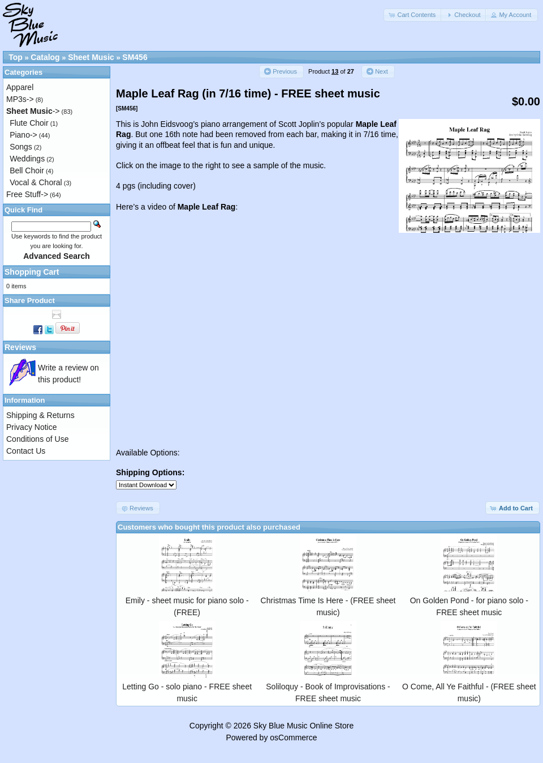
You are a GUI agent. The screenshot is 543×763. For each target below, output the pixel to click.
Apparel (19, 87)
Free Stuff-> (27, 194)
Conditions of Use (37, 439)
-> (33, 111)
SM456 (134, 57)
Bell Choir (27, 170)
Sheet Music (91, 57)
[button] (412, 15)
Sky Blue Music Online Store (303, 725)
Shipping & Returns (40, 415)
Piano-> (23, 134)
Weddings (27, 158)
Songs (21, 146)
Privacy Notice (31, 427)
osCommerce (293, 737)
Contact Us (25, 450)
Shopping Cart (32, 271)
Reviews (20, 347)
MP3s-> (20, 99)
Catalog (45, 57)
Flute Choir (29, 122)
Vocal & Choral (36, 182)
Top (15, 57)
